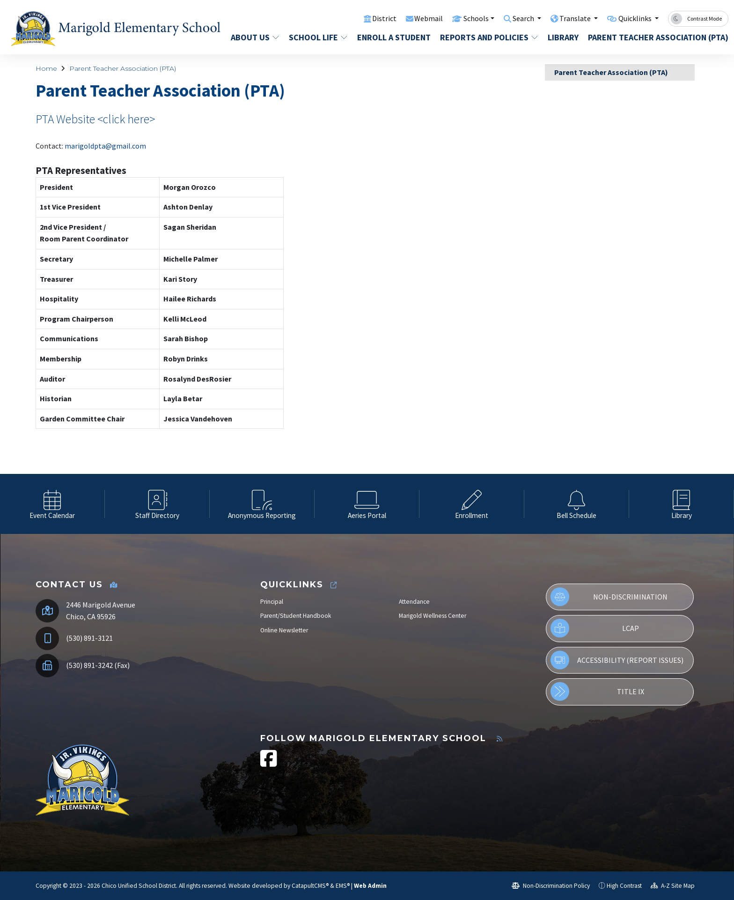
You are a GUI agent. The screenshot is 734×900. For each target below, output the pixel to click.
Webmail (417, 18)
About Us (255, 37)
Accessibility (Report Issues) (616, 660)
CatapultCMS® (310, 886)
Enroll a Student (392, 37)
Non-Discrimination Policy (551, 886)
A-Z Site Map (673, 886)
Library (563, 37)
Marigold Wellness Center (432, 616)
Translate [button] (570, 18)
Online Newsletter (284, 630)
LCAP (594, 628)
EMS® (343, 886)
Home (46, 68)
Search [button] (516, 18)
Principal (271, 602)
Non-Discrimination (609, 596)
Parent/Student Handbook (295, 616)
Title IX (597, 691)
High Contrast (624, 886)
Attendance (414, 602)
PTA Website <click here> (95, 119)
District (371, 18)
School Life (317, 37)
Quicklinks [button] (633, 18)
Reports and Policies (486, 37)
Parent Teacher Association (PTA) (651, 37)
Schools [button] (465, 18)
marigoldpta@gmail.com (105, 145)
